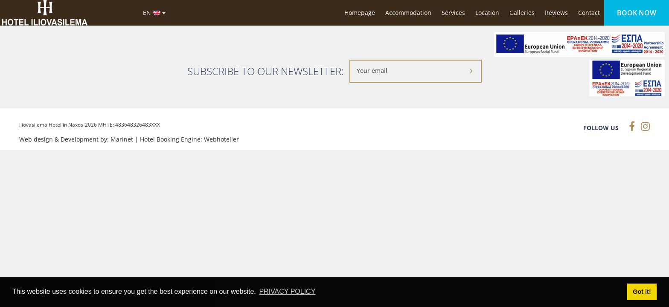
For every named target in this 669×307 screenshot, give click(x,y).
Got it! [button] (642, 291)
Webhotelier (221, 139)
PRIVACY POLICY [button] (287, 291)
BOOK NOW (636, 12)
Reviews (556, 13)
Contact (589, 13)
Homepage (359, 13)
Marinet (122, 139)
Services (453, 13)
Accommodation (408, 13)
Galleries (522, 13)
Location (487, 13)
